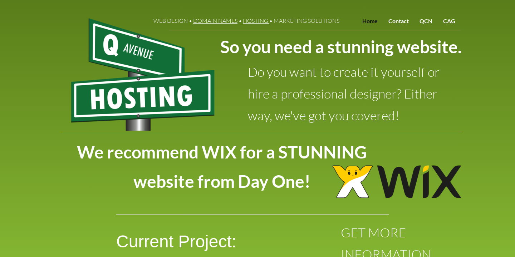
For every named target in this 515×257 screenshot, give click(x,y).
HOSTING (256, 20)
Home (370, 20)
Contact (398, 20)
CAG (449, 20)
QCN (426, 20)
